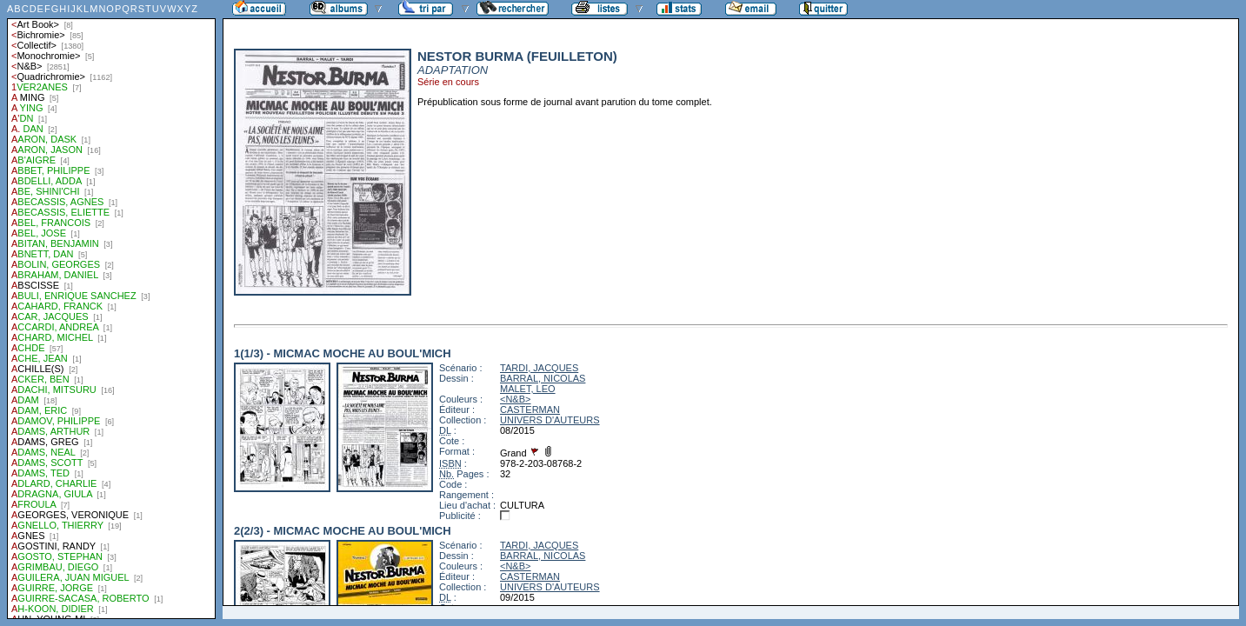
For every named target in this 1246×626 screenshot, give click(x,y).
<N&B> (515, 399)
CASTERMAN (530, 409)
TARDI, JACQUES (539, 368)
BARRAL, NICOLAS (542, 378)
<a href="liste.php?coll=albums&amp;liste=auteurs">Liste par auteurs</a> (111, 309)
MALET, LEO (528, 388)
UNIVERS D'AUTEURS (550, 420)
